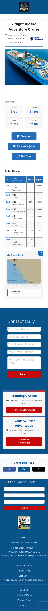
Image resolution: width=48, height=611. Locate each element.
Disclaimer (24, 576)
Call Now (24, 156)
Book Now (24, 136)
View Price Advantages (24, 441)
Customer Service (24, 565)
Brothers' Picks (24, 595)
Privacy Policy (24, 571)
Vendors (24, 605)
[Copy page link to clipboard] (24, 469)
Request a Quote (24, 146)
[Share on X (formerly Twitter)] (38, 469)
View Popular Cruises (24, 410)
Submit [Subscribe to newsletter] (25, 508)
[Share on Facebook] (9, 469)
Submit (24, 374)
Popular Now (24, 600)
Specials (24, 590)
